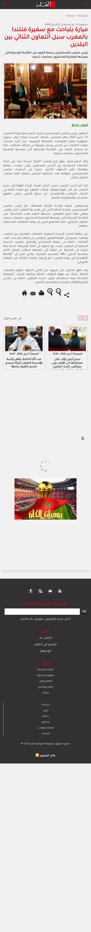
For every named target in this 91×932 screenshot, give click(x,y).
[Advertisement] (36, 466)
